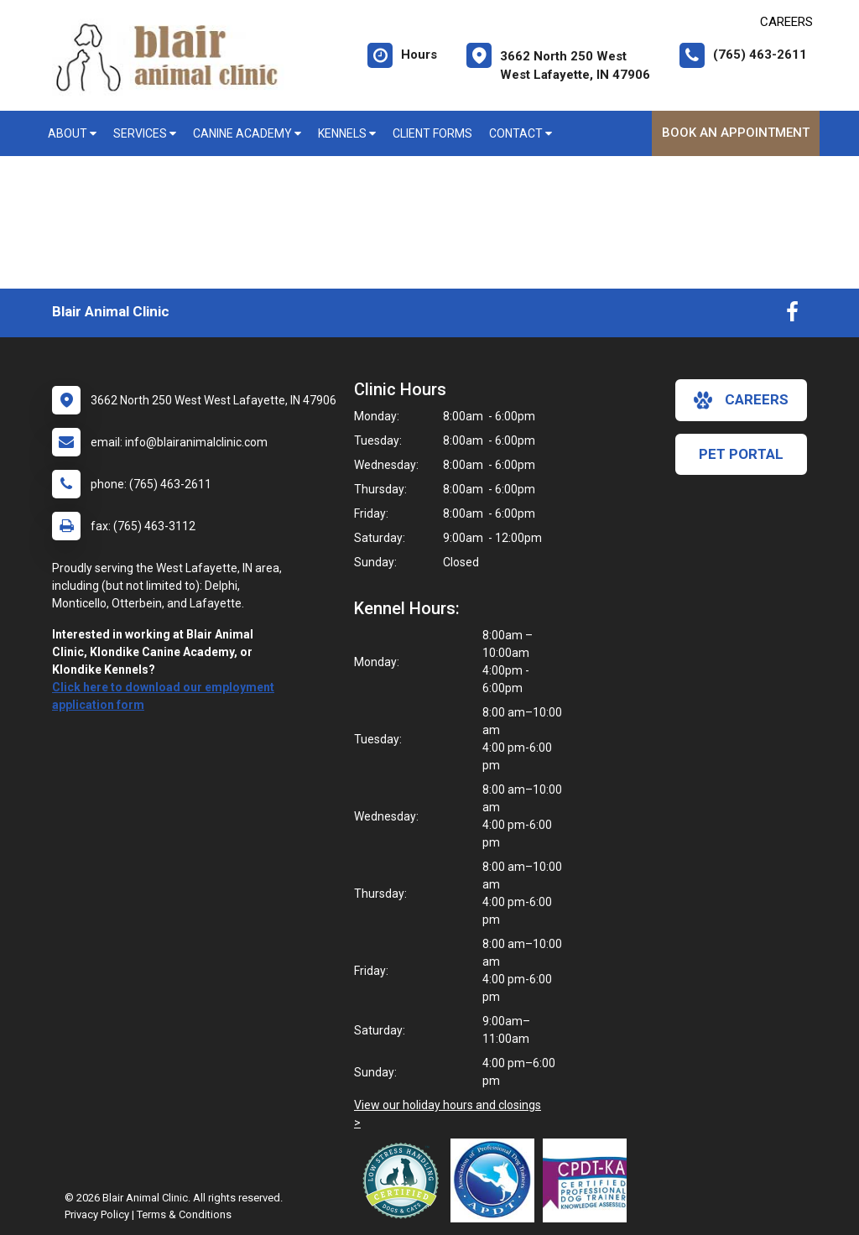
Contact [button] (520, 133)
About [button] (72, 133)
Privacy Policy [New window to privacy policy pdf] (97, 1214)
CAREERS (786, 21)
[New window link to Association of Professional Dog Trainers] (496, 1180)
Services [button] (144, 133)
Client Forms (432, 133)
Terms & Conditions (184, 1214)
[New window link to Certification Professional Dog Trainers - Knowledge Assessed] (589, 1180)
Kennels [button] (347, 133)
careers (741, 400)
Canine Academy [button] (247, 133)
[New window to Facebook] (792, 315)
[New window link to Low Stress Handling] (404, 1180)
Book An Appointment (736, 132)
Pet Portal (741, 454)
